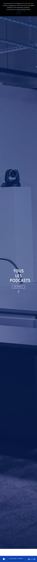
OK (18, 12)
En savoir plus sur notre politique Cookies (18, 9)
